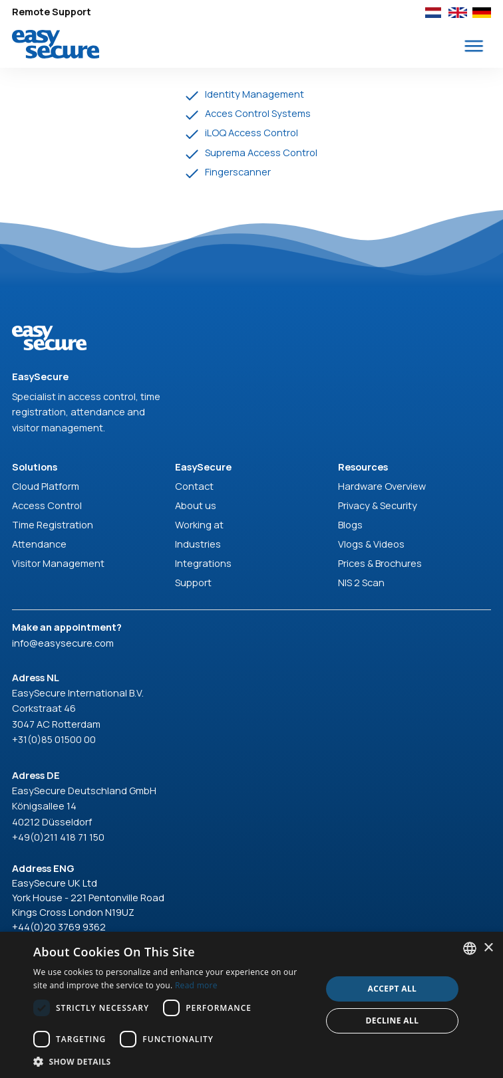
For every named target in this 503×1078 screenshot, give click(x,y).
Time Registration (52, 524)
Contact (194, 485)
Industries (198, 543)
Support (193, 582)
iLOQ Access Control (251, 132)
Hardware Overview (382, 485)
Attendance (39, 543)
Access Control (47, 505)
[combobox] (469, 948)
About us (195, 505)
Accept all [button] (392, 988)
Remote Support (51, 11)
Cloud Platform (45, 485)
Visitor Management (58, 563)
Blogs (350, 524)
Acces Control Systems (258, 113)
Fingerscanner (238, 171)
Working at (199, 524)
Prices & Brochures (380, 563)
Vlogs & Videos (371, 543)
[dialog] (251, 1005)
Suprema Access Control (261, 152)
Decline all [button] (392, 1020)
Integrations (203, 563)
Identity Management (254, 93)
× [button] (488, 948)
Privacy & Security (377, 505)
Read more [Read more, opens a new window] (196, 985)
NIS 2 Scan (361, 582)
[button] (474, 46)
